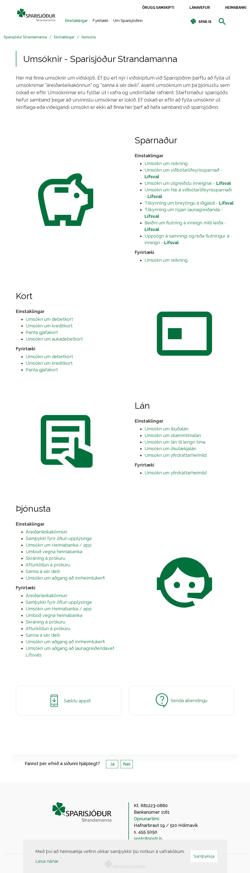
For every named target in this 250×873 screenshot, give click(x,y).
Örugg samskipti (158, 8)
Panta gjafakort (42, 332)
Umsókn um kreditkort (49, 325)
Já (112, 764)
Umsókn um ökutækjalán (170, 448)
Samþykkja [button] (204, 856)
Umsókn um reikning (166, 163)
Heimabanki (235, 8)
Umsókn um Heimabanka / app (59, 545)
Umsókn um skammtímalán (173, 435)
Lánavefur (199, 8)
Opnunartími (146, 818)
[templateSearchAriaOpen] (222, 21)
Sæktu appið (69, 700)
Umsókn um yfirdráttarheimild (176, 455)
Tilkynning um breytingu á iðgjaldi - (189, 203)
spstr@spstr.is (148, 838)
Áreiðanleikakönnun (46, 531)
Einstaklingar (64, 37)
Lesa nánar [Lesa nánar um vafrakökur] (47, 861)
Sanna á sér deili (43, 571)
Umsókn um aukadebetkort (54, 339)
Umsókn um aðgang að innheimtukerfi (65, 578)
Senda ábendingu (181, 700)
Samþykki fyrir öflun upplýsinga (59, 538)
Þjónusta (89, 37)
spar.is (204, 22)
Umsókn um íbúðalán (166, 428)
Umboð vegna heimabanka (54, 551)
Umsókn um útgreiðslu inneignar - (188, 183)
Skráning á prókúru (45, 558)
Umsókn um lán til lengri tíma (175, 442)
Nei (126, 764)
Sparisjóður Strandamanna (25, 37)
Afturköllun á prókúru (48, 564)
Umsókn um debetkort (49, 319)
